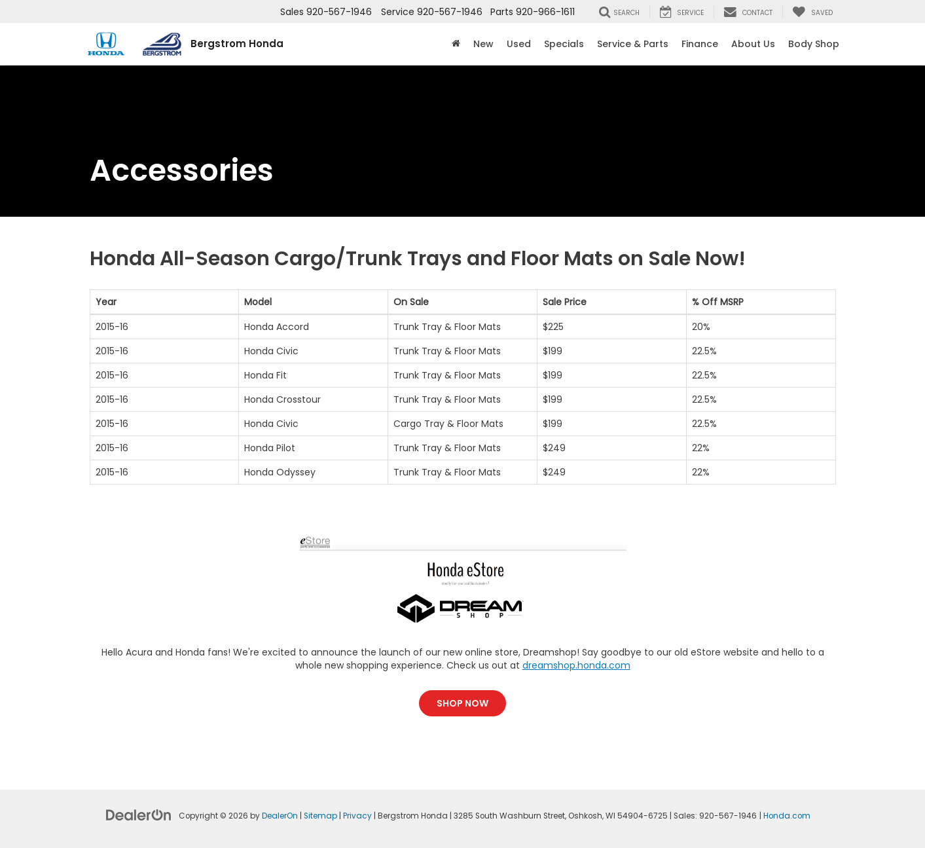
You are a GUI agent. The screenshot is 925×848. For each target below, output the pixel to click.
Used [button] (519, 43)
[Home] (456, 44)
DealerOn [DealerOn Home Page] (280, 816)
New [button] (483, 43)
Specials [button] (564, 43)
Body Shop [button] (813, 43)
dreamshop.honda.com (576, 665)
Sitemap (320, 816)
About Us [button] (753, 43)
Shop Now (462, 703)
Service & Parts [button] (632, 43)
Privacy (357, 816)
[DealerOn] (138, 814)
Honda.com (786, 816)
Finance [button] (699, 43)
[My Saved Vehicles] (812, 11)
